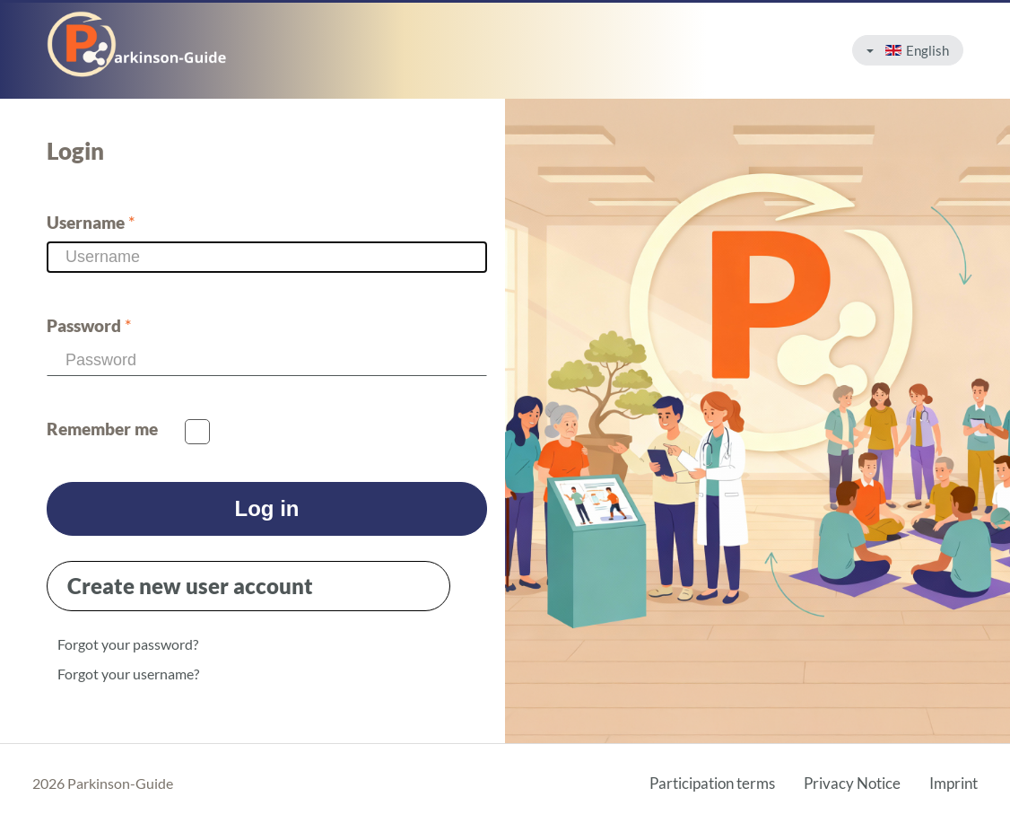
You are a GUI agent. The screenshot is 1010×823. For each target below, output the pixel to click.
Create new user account (190, 586)
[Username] (267, 257)
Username (91, 222)
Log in (267, 508)
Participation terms (712, 783)
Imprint (953, 783)
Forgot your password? (127, 643)
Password (89, 326)
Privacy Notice (852, 783)
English (907, 50)
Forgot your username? (128, 673)
